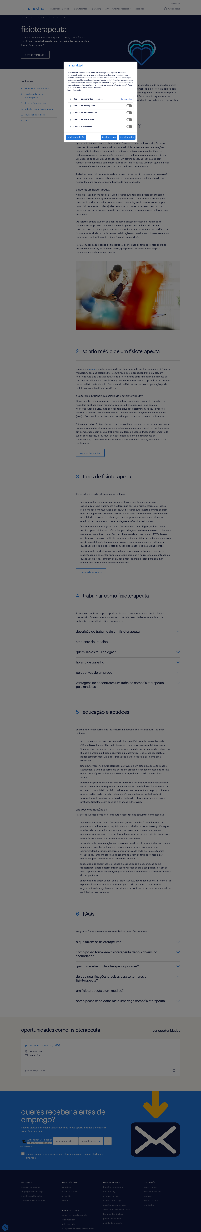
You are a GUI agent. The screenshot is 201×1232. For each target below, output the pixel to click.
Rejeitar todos (109, 137)
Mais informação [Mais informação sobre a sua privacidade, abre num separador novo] (74, 90)
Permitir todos (127, 137)
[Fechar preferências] (5, 1227)
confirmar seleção (75, 137)
